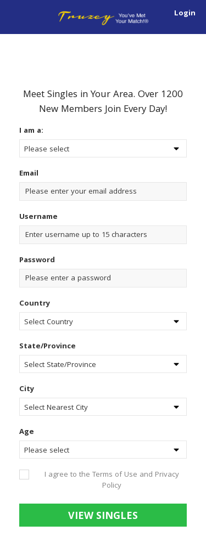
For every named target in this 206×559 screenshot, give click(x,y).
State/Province (47, 346)
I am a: (31, 131)
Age (26, 432)
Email (30, 173)
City (26, 389)
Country (34, 303)
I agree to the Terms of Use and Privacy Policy (111, 481)
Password (37, 260)
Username (39, 217)
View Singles (103, 517)
